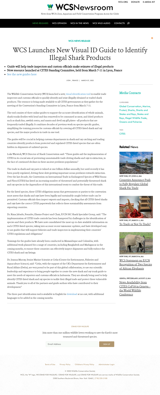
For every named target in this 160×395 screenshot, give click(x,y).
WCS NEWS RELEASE (79, 41)
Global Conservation (130, 106)
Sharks (131, 110)
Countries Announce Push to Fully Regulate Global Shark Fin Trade (135, 184)
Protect (123, 110)
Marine (146, 106)
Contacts (119, 23)
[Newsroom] (80, 8)
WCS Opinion (59, 23)
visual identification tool (78, 94)
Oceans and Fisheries (130, 121)
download (72, 294)
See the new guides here (22, 74)
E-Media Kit (149, 2)
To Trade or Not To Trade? (135, 224)
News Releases (40, 23)
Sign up (106, 344)
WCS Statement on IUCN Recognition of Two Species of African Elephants (135, 264)
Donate (135, 2)
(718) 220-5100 (101, 378)
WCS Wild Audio (101, 23)
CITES (122, 133)
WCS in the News (79, 23)
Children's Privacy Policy (84, 364)
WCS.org (123, 2)
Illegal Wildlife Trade (136, 118)
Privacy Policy (65, 364)
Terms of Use (50, 364)
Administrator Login (107, 364)
